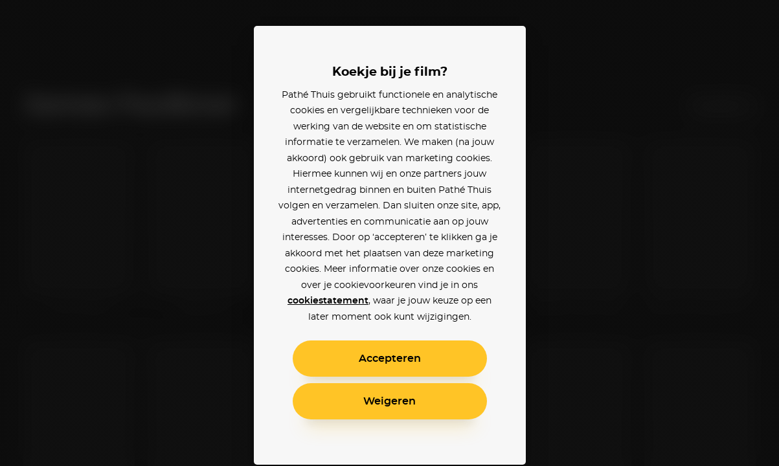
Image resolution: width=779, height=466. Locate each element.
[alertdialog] (389, 233)
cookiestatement (328, 300)
